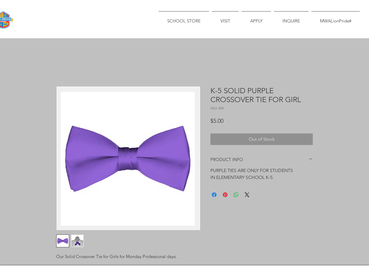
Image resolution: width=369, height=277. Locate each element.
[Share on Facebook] (214, 194)
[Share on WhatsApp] (236, 194)
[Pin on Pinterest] (225, 194)
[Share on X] (247, 194)
